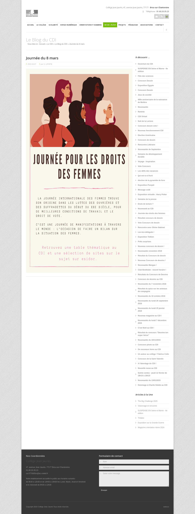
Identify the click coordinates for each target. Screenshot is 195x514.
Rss (161, 16)
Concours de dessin (146, 140)
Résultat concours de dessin (150, 218)
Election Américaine (146, 135)
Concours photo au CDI (148, 345)
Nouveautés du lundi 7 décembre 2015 (152, 321)
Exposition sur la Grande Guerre (151, 423)
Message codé (144, 190)
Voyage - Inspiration (146, 162)
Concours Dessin (145, 81)
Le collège (41, 25)
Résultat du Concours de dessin (152, 256)
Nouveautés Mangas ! (147, 265)
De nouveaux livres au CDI (149, 349)
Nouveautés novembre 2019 (150, 251)
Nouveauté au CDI (145, 209)
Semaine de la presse (147, 199)
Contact (159, 25)
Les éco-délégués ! (146, 232)
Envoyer (104, 490)
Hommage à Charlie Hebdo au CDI (152, 385)
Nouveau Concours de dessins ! (152, 260)
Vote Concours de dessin (149, 223)
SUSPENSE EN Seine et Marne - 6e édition (153, 70)
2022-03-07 (32, 64)
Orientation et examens (90, 25)
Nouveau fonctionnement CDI (150, 131)
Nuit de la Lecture (145, 121)
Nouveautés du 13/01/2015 (149, 380)
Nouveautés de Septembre (149, 149)
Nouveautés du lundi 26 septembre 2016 (153, 302)
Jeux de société (144, 95)
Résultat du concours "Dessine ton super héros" (153, 333)
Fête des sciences (145, 76)
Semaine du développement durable (150, 155)
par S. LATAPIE (46, 64)
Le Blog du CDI (61, 44)
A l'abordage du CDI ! (147, 363)
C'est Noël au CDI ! (146, 328)
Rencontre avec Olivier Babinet (151, 227)
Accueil (30, 25)
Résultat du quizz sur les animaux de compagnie (152, 290)
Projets (122, 25)
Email (156, 16)
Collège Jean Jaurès (46, 507)
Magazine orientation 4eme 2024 (151, 427)
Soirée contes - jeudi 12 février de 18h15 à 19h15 (152, 374)
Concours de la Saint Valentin (151, 359)
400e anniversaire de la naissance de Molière (152, 101)
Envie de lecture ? (145, 204)
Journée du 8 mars (42, 57)
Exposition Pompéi (146, 185)
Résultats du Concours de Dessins (153, 274)
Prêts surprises (144, 242)
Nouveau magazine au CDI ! (150, 316)
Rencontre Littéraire (146, 145)
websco (166, 507)
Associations (146, 25)
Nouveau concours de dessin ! (151, 246)
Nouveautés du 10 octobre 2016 (151, 296)
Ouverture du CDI (145, 64)
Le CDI (50, 44)
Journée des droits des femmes (151, 213)
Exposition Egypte (146, 85)
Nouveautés (143, 107)
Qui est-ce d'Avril (145, 176)
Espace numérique (68, 25)
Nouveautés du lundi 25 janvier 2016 (151, 309)
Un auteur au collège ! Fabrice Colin (153, 354)
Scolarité (53, 25)
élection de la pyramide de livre (151, 180)
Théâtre (141, 418)
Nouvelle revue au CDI (147, 368)
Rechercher (166, 29)
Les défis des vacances (148, 171)
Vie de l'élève (110, 25)
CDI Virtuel (142, 116)
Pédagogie (133, 25)
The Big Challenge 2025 (147, 401)
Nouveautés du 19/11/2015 (149, 340)
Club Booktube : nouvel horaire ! (152, 270)
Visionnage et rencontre (147, 406)
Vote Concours (144, 166)
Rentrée (141, 112)
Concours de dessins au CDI (150, 279)
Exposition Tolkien (146, 237)
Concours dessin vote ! (148, 126)
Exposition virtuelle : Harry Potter (152, 194)
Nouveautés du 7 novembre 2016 (152, 284)
